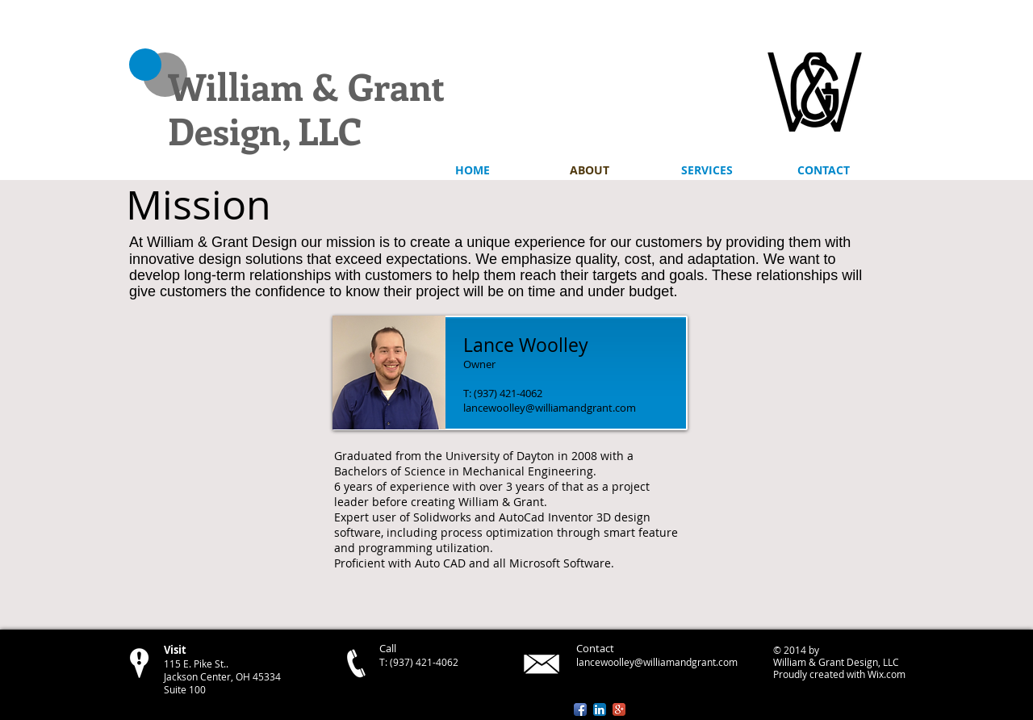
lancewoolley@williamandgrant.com (549, 407)
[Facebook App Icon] (580, 709)
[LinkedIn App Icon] (599, 709)
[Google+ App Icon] (619, 709)
